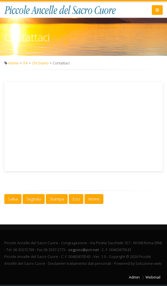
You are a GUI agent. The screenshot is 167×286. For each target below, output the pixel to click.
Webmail (153, 277)
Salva (13, 199)
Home (13, 63)
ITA (25, 63)
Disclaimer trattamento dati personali (79, 263)
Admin (134, 277)
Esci (76, 199)
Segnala (33, 199)
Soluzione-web (148, 263)
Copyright (117, 256)
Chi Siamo (40, 63)
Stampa (57, 199)
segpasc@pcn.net (83, 249)
